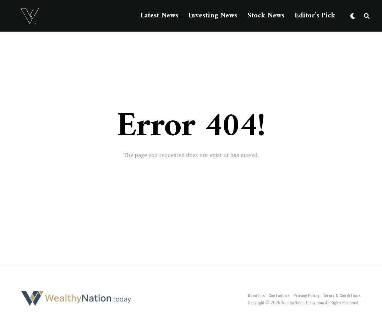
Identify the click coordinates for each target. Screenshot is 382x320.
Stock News (265, 16)
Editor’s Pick (315, 16)
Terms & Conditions (342, 295)
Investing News (213, 16)
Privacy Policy (306, 295)
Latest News (159, 16)
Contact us (279, 295)
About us (256, 295)
